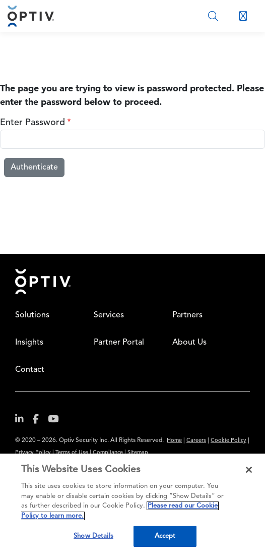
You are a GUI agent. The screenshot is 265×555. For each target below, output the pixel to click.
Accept (165, 536)
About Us (189, 343)
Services (109, 315)
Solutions (32, 315)
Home (43, 281)
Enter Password (32, 122)
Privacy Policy (33, 453)
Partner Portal (119, 343)
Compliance (108, 453)
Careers (196, 440)
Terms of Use (71, 453)
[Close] (249, 470)
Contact (29, 370)
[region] (132, 504)
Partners (187, 315)
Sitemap (137, 453)
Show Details (93, 536)
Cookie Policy (228, 440)
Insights (29, 343)
